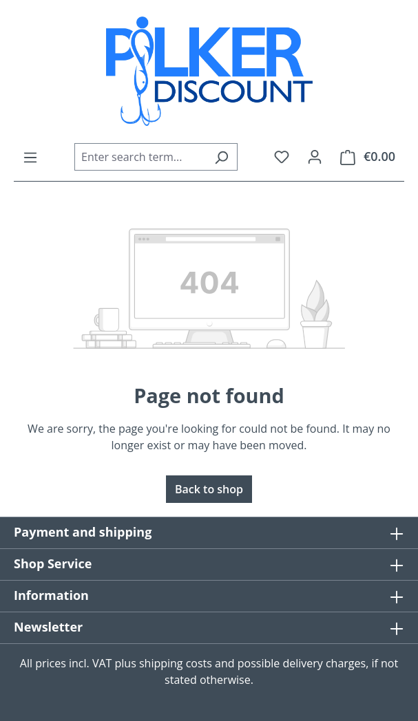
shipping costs (175, 663)
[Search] (221, 157)
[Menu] (30, 157)
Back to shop (209, 489)
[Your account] (314, 156)
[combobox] (140, 157)
